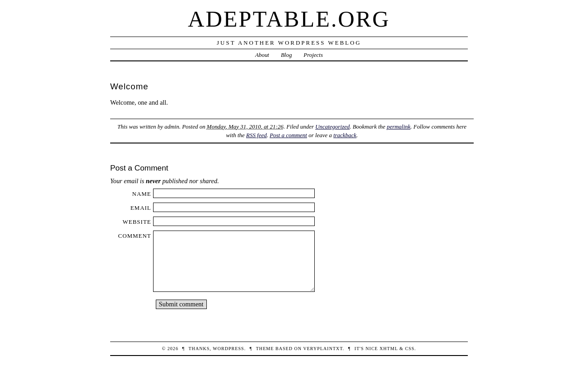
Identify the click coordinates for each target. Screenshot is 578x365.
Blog (286, 54)
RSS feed (256, 135)
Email (141, 207)
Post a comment (288, 135)
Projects (313, 54)
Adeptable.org (289, 19)
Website (137, 221)
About (262, 54)
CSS (410, 348)
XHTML (389, 348)
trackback (344, 135)
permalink (398, 126)
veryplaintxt (322, 348)
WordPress (228, 348)
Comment (134, 235)
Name (141, 193)
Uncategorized (332, 126)
